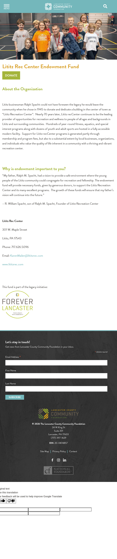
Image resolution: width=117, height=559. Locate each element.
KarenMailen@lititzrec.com (26, 255)
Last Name (10, 383)
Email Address (13, 357)
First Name (10, 370)
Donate (11, 75)
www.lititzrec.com (12, 264)
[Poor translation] (11, 501)
